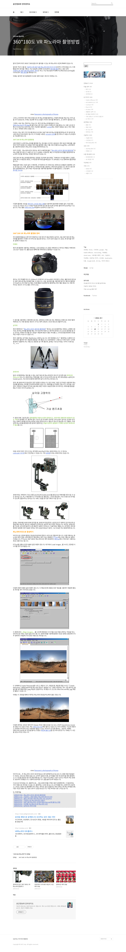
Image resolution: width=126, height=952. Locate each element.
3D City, (98, 261)
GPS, (103, 255)
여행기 (89, 173)
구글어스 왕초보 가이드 (90, 286)
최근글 (86, 268)
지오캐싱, (86, 258)
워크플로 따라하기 (92, 114)
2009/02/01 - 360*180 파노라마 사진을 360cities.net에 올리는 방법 (37, 802)
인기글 (91, 268)
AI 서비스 (89, 119)
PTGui (55, 537)
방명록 (57, 12)
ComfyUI (89, 105)
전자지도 (89, 132)
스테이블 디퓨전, (96, 255)
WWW (89, 169)
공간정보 (88, 122)
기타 (86, 166)
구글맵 (89, 138)
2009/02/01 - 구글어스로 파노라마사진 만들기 (29, 800)
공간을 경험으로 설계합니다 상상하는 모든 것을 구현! (35, 817)
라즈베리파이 (90, 157)
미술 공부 (88, 87)
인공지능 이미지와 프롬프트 (20, 939)
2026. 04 (98, 318)
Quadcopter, (108, 258)
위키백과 (89, 94)
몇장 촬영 (24, 72)
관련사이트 (104, 939)
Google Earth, (91, 261)
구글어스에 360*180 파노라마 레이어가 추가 (41, 67)
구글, (106, 250)
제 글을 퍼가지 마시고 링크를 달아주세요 (95, 283)
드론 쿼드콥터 (89, 154)
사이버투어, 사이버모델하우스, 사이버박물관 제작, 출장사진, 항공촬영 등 (38, 835)
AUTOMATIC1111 (92, 102)
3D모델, (86, 250)
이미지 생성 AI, (106, 261)
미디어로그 (33, 12)
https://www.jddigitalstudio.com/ (26, 814)
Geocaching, (98, 252)
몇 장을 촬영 (54, 69)
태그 (21, 12)
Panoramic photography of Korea (46, 114)
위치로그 (46, 12)
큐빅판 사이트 (17, 170)
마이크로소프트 (91, 143)
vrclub (49, 127)
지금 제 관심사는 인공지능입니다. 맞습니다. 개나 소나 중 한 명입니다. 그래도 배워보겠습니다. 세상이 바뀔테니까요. (41, 907)
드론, (85, 261)
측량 (88, 127)
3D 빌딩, (101, 258)
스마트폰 (89, 171)
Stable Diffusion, (88, 252)
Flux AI (89, 107)
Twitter (94, 295)
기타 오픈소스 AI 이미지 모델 (94, 116)
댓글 (14, 895)
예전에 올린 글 (46, 730)
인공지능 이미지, (94, 258)
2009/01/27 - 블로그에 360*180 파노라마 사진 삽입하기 (33, 798)
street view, (87, 255)
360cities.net (29, 207)
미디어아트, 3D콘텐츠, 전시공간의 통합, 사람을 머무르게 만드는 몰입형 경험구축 (38, 820)
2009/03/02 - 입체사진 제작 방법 (25, 806)
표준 (88, 125)
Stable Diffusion (92, 100)
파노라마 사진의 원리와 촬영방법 (62, 150)
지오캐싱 (87, 163)
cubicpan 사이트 (18, 453)
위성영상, (104, 252)
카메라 (89, 151)
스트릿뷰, (96, 250)
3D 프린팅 (90, 159)
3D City (89, 130)
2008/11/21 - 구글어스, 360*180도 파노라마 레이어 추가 (33, 797)
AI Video (89, 109)
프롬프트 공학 (91, 112)
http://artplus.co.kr (21, 828)
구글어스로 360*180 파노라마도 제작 (25, 70)
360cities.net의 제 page (21, 125)
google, (101, 250)
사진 (86, 146)
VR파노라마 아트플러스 (24, 831)
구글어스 (88, 135)
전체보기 (88, 83)
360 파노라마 (91, 149)
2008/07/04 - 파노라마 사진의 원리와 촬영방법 (29, 795)
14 (95, 329)
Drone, (91, 250)
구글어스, (107, 255)
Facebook (87, 295)
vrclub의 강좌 (50, 134)
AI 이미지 (88, 97)
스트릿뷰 (89, 140)
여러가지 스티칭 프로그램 (35, 204)
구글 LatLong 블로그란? (90, 289)
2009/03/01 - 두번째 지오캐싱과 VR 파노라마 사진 (31, 804)
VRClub (57, 539)
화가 (88, 89)
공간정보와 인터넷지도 (21, 4)
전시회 (88, 92)
